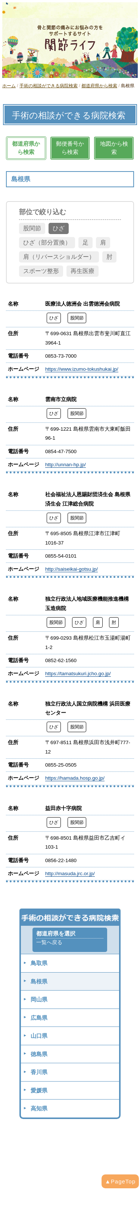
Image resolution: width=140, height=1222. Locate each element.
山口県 (39, 1036)
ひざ (59, 228)
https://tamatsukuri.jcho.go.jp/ (78, 673)
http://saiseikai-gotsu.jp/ (71, 569)
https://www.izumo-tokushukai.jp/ (81, 369)
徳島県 (39, 1054)
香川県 (39, 1072)
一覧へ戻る (49, 942)
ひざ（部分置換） (47, 242)
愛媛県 (39, 1090)
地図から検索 (114, 147)
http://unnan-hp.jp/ (65, 464)
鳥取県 (39, 963)
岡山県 (39, 999)
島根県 (39, 981)
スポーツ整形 (41, 271)
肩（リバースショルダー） (59, 257)
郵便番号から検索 (70, 147)
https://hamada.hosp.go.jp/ (75, 778)
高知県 (39, 1108)
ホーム (9, 85)
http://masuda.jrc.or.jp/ (70, 873)
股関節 (32, 228)
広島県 (39, 1018)
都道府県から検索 (99, 85)
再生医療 (82, 271)
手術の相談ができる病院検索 (48, 85)
